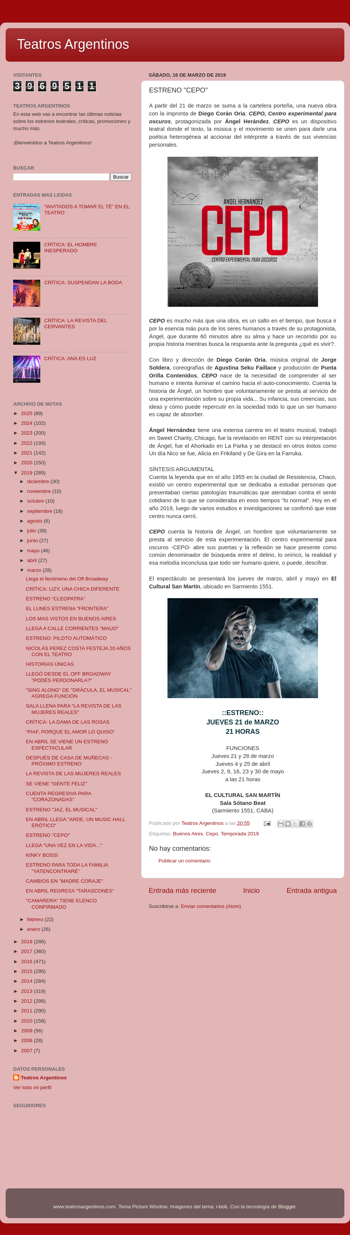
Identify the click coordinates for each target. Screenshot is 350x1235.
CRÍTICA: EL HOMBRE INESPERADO (70, 247)
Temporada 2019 (240, 833)
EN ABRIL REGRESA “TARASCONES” (70, 891)
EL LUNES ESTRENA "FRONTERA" (67, 608)
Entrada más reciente (182, 890)
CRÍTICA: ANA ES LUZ (70, 358)
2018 (27, 941)
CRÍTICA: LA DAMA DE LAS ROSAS (68, 722)
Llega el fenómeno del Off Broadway (67, 579)
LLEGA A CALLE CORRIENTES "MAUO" (72, 628)
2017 (27, 951)
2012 (27, 1001)
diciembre (38, 481)
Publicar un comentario (184, 861)
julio (32, 530)
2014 (27, 981)
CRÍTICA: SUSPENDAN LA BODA (83, 282)
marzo (35, 570)
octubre (36, 501)
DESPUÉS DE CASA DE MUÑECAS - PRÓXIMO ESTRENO (69, 761)
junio (33, 540)
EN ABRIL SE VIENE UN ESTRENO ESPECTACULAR (67, 744)
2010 (27, 1021)
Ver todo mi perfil (32, 1087)
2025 (27, 413)
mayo (34, 550)
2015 (27, 971)
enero (34, 929)
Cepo (212, 833)
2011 (27, 1011)
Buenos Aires (188, 833)
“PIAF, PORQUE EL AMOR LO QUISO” (70, 732)
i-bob (221, 1206)
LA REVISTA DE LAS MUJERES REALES (73, 773)
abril (32, 560)
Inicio (251, 890)
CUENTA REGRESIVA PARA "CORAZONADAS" (58, 796)
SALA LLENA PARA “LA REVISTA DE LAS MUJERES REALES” (74, 709)
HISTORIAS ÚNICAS (50, 664)
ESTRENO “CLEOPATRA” (55, 599)
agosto (35, 521)
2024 (27, 423)
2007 (27, 1050)
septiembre (40, 511)
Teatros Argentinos (73, 44)
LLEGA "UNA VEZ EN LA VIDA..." (64, 845)
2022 (27, 443)
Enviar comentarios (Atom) (211, 906)
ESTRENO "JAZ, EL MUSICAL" (61, 809)
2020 (27, 462)
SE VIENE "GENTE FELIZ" (56, 783)
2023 (27, 433)
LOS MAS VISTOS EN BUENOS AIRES (71, 618)
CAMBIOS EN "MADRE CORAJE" (64, 881)
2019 (27, 473)
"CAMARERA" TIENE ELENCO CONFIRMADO (61, 903)
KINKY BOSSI (42, 855)
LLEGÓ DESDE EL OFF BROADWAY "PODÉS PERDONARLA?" (68, 677)
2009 (27, 1030)
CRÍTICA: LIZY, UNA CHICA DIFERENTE (73, 589)
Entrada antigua (312, 890)
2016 (27, 961)
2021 (27, 453)
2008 (27, 1040)
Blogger (286, 1206)
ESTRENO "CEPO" (48, 835)
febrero (36, 919)
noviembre (39, 491)
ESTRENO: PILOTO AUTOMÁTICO (66, 638)
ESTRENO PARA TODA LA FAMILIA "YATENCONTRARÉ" (67, 868)
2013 (27, 991)
